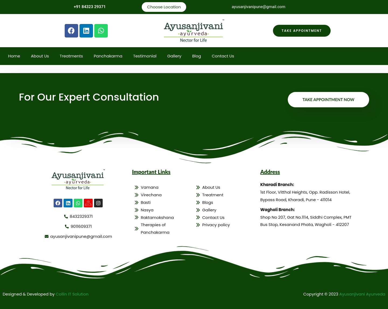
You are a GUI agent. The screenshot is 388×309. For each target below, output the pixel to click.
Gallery (174, 56)
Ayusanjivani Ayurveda (362, 294)
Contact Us (223, 56)
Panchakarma (108, 56)
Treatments (71, 56)
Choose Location (164, 7)
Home (14, 56)
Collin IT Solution (72, 294)
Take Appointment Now (328, 99)
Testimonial (145, 56)
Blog (196, 56)
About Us (40, 56)
